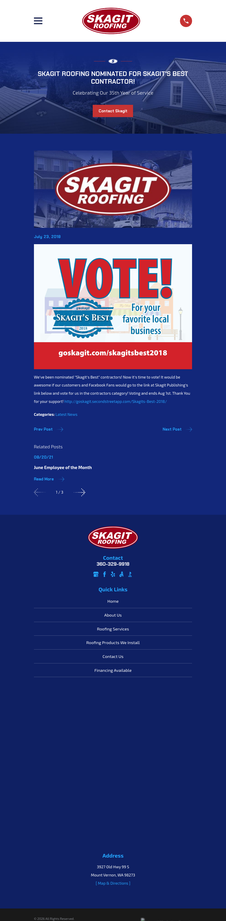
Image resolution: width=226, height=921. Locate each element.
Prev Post (48, 429)
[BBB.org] (130, 574)
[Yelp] (113, 574)
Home (113, 601)
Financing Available (112, 670)
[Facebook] (104, 574)
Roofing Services (113, 628)
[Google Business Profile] (96, 574)
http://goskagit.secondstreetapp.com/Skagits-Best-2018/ (115, 401)
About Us (113, 614)
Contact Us (113, 656)
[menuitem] (40, 767)
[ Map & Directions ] (113, 725)
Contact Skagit (113, 110)
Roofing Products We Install (113, 642)
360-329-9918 (113, 564)
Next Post (177, 429)
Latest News (66, 414)
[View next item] (79, 492)
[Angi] (121, 574)
